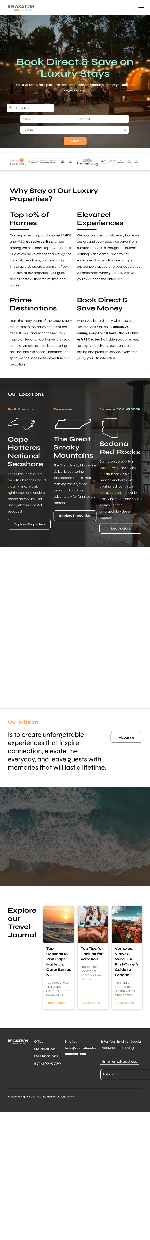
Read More (55, 1003)
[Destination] (30, 108)
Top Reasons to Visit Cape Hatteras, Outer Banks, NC (58, 961)
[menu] (141, 8)
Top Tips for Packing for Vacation (92, 953)
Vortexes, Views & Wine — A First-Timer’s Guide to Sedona (127, 961)
